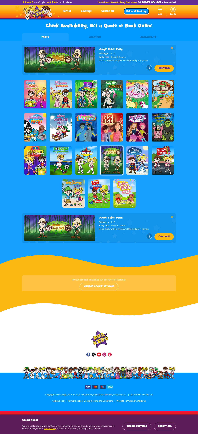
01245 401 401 (151, 2)
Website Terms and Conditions (130, 400)
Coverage (86, 11)
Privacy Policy (74, 400)
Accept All (165, 426)
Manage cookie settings (99, 286)
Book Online (169, 2)
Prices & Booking (136, 11)
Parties (67, 11)
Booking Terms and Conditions (98, 400)
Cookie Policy (59, 400)
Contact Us (107, 11)
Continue (164, 68)
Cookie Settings (137, 426)
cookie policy (46, 428)
